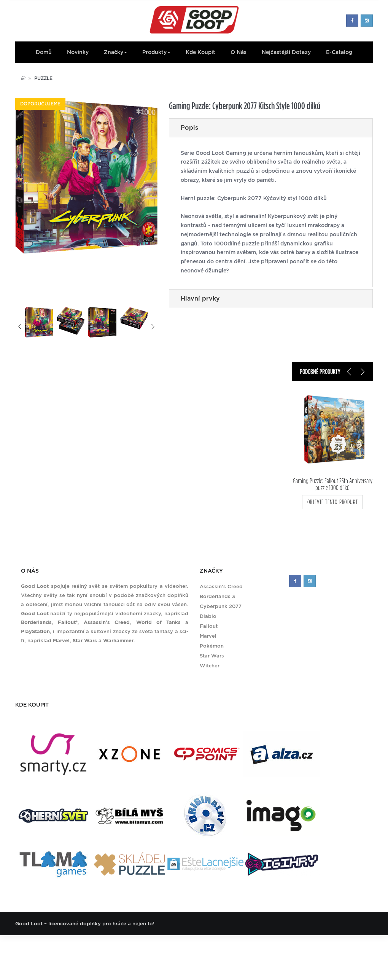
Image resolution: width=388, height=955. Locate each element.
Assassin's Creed (221, 586)
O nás (238, 52)
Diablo (208, 616)
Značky (115, 52)
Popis (189, 127)
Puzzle (43, 78)
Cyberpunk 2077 (221, 606)
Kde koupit (200, 52)
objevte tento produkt (332, 502)
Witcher (209, 665)
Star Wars (212, 656)
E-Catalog (339, 52)
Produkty (156, 52)
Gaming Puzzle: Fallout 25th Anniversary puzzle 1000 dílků (332, 484)
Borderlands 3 (217, 596)
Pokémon (212, 646)
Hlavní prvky (200, 298)
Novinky (78, 52)
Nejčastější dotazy (286, 52)
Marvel (208, 636)
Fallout (209, 626)
